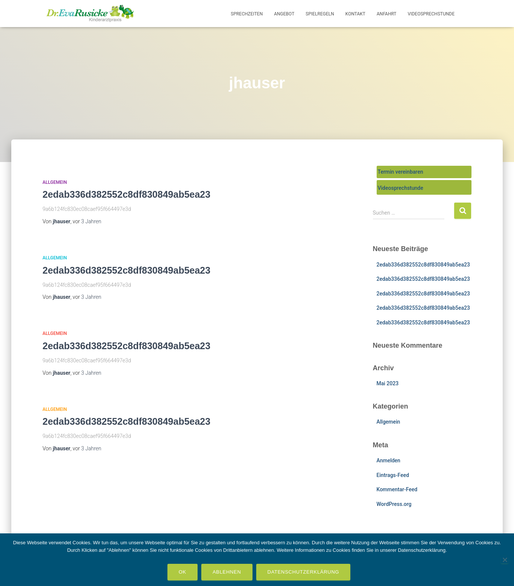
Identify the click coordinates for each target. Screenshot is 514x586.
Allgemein (55, 182)
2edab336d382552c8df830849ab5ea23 (126, 194)
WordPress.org (394, 504)
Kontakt (355, 14)
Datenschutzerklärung (303, 572)
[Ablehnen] (504, 559)
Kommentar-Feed (397, 489)
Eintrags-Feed (393, 475)
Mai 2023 (388, 383)
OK (182, 572)
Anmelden (388, 460)
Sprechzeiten (247, 14)
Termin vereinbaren (400, 172)
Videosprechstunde (431, 14)
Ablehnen (227, 572)
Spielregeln (320, 14)
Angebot (284, 14)
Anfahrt (387, 14)
